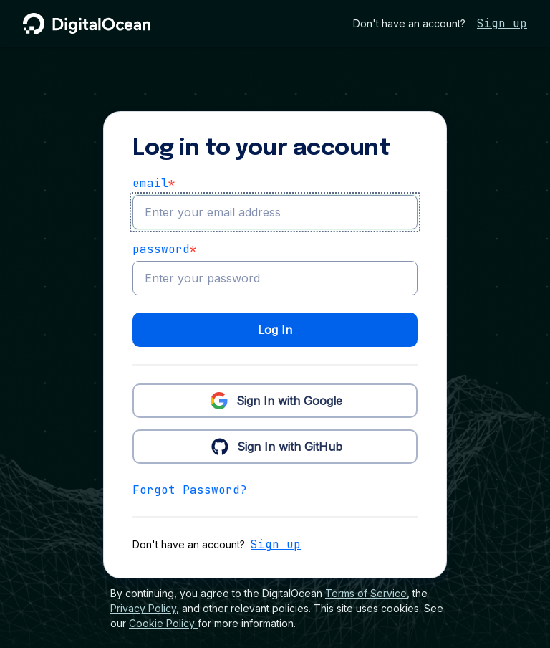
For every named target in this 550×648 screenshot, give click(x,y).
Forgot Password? (189, 489)
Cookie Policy (163, 623)
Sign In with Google (275, 400)
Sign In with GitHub (275, 445)
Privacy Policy (143, 608)
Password (164, 249)
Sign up (502, 23)
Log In (275, 330)
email (153, 183)
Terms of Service (366, 593)
